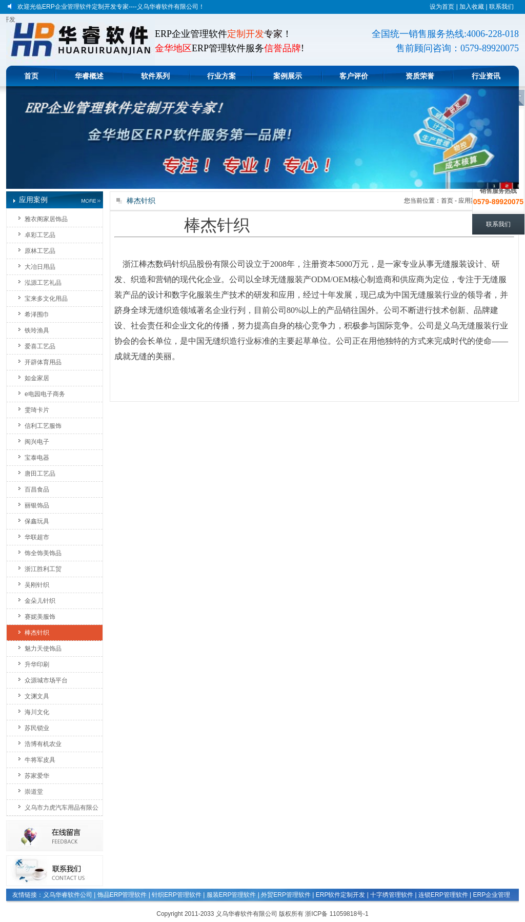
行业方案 (221, 76)
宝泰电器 (37, 457)
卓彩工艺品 (40, 235)
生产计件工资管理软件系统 (417, 907)
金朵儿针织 (40, 600)
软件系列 (155, 76)
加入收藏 (471, 6)
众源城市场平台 (46, 680)
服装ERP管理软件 (231, 894)
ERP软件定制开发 (341, 894)
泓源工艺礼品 (43, 282)
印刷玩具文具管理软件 (60, 907)
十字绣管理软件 (391, 894)
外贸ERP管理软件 (286, 894)
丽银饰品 (37, 505)
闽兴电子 (37, 441)
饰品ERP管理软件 (122, 894)
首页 (31, 76)
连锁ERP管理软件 (443, 894)
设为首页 (442, 6)
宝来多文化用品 (46, 298)
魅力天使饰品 (43, 648)
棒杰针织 (37, 632)
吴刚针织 (37, 584)
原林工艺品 (40, 250)
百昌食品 (37, 489)
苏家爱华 (37, 775)
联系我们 (501, 6)
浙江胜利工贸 (43, 569)
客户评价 (353, 76)
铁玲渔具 (37, 330)
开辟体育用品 (43, 362)
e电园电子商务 (45, 394)
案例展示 (287, 76)
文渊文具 (37, 696)
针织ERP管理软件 (176, 894)
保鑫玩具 (37, 521)
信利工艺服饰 (43, 425)
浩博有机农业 (43, 744)
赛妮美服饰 (40, 616)
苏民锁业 (37, 728)
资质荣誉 (420, 76)
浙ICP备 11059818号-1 (336, 913)
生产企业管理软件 (121, 907)
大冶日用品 (40, 266)
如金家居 (37, 378)
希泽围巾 (37, 314)
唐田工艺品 (40, 473)
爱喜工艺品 (40, 346)
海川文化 (37, 712)
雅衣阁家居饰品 (46, 219)
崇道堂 (34, 791)
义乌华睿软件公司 (67, 894)
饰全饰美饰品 (43, 553)
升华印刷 (37, 664)
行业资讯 (486, 76)
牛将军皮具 (40, 759)
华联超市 (37, 537)
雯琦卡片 (37, 410)
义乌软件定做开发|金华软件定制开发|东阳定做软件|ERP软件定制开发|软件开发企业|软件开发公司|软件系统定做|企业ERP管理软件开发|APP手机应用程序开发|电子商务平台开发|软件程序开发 (10, 19)
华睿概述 (89, 76)
